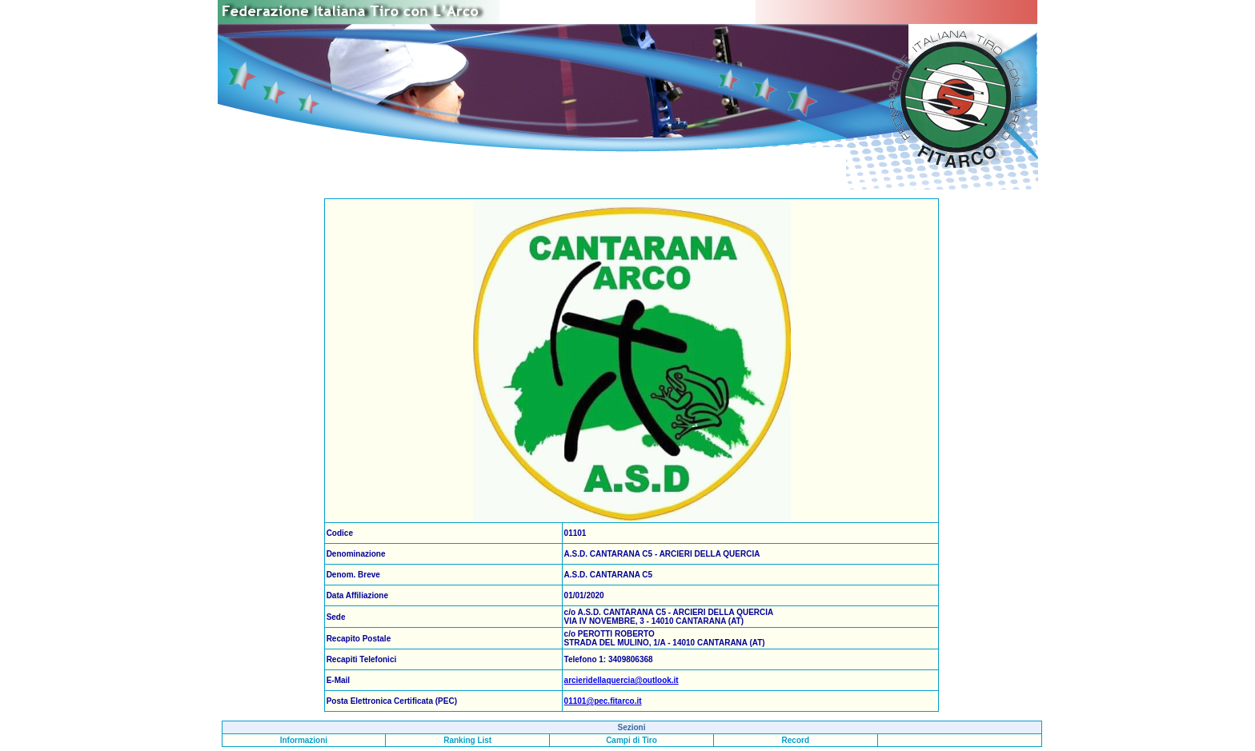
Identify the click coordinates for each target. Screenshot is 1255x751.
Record (795, 740)
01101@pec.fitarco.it (603, 701)
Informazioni (303, 740)
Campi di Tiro (631, 740)
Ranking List (467, 740)
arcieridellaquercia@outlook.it (621, 680)
